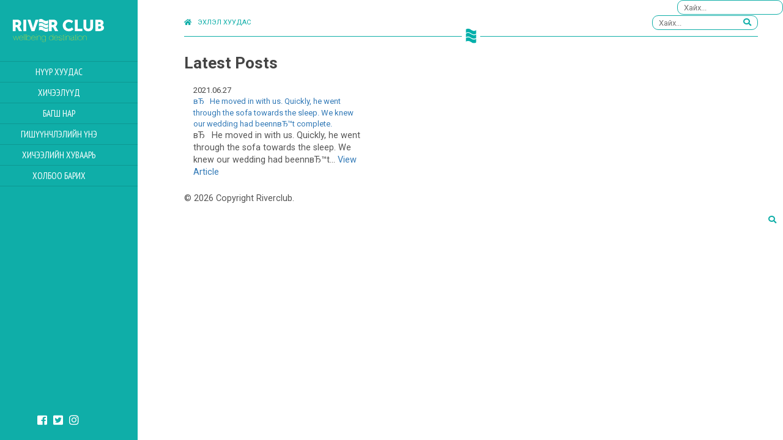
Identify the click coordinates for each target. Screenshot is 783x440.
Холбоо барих (80, 176)
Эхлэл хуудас (217, 22)
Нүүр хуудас (80, 72)
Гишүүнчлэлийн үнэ (80, 134)
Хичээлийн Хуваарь (80, 155)
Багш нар (80, 113)
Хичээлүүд (80, 92)
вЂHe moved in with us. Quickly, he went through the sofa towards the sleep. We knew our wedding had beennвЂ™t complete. (273, 112)
